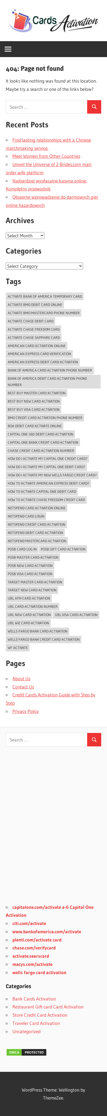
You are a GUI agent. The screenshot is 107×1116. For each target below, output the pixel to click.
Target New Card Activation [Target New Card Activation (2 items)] (32, 590)
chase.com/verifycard (34, 948)
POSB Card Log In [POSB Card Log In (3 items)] (22, 549)
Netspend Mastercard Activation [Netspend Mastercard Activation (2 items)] (37, 541)
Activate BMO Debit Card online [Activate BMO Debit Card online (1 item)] (35, 304)
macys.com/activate (32, 964)
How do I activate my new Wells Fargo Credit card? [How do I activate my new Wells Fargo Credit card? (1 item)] (52, 475)
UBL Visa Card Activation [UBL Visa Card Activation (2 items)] (76, 614)
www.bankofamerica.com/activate (46, 931)
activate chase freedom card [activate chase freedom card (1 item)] (34, 329)
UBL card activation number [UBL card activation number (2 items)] (33, 606)
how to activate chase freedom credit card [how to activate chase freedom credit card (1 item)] (46, 499)
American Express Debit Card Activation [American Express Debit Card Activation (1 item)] (43, 362)
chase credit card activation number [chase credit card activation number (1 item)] (41, 450)
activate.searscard (30, 956)
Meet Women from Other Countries (46, 156)
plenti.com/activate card (36, 940)
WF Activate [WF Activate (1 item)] (18, 647)
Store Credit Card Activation (39, 1015)
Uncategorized (26, 1031)
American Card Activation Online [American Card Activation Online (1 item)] (37, 346)
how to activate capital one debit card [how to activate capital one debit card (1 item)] (42, 491)
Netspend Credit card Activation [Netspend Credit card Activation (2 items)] (36, 524)
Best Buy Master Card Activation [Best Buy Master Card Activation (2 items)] (37, 393)
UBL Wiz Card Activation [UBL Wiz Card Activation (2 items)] (28, 623)
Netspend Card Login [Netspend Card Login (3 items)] (26, 516)
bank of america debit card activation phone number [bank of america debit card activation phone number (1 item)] (47, 381)
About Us (21, 678)
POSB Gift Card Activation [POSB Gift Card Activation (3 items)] (63, 549)
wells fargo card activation (39, 972)
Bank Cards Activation (34, 999)
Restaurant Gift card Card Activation (48, 1007)
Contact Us (23, 687)
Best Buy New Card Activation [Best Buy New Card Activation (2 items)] (34, 401)
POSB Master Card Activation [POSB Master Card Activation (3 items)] (33, 557)
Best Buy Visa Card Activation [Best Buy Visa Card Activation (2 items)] (34, 409)
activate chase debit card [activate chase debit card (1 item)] (31, 321)
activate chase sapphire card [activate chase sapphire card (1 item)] (34, 337)
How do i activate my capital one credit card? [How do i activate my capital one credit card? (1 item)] (47, 458)
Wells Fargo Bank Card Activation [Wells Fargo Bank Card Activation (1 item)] (38, 631)
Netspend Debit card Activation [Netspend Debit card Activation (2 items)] (35, 532)
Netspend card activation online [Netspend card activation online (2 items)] (37, 508)
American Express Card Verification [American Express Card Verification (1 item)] (39, 354)
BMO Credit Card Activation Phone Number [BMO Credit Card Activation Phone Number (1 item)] (45, 417)
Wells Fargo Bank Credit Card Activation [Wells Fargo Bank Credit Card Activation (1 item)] (44, 639)
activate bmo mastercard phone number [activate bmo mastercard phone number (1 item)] (44, 313)
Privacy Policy (25, 711)
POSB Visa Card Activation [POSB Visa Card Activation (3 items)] (30, 574)
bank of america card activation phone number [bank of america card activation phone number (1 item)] (50, 370)
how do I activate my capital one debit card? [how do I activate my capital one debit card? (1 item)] (46, 467)
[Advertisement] (53, 828)
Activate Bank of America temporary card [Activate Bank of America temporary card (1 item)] (45, 296)
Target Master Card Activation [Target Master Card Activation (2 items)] (35, 582)
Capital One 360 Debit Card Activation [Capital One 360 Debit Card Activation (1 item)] (40, 434)
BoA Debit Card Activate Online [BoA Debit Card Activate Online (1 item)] (35, 426)
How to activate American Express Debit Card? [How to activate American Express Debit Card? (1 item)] (48, 483)
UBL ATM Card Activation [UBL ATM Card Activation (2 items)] (29, 598)
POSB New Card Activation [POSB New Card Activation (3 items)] (30, 565)
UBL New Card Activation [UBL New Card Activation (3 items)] (29, 614)
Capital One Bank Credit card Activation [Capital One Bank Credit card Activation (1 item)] (43, 442)
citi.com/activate (29, 923)
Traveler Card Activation (36, 1023)
